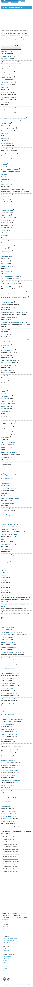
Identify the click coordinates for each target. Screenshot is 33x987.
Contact (4, 928)
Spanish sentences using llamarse (11, 849)
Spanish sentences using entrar (10, 841)
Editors (4, 970)
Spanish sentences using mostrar (11, 854)
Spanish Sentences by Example (10, 938)
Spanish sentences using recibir (10, 863)
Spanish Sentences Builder (20, 826)
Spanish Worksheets (7, 956)
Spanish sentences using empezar (11, 839)
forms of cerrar (15, 913)
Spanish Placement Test (8, 940)
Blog (4, 972)
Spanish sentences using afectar (10, 836)
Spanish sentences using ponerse (11, 861)
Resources (6, 936)
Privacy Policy (24, 984)
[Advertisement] (16, 20)
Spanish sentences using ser (10, 868)
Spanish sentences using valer (10, 871)
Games (4, 948)
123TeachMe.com (12, 984)
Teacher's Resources (8, 954)
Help (4, 932)
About (4, 930)
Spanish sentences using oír (9, 856)
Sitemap (5, 968)
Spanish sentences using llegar (10, 851)
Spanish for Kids (6, 950)
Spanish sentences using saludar (11, 866)
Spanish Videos (6, 958)
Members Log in (6, 926)
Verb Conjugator (6, 942)
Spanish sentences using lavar (10, 844)
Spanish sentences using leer (10, 846)
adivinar (20, 915)
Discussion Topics (7, 960)
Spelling (5, 962)
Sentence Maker (8, 33)
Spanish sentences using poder (10, 859)
